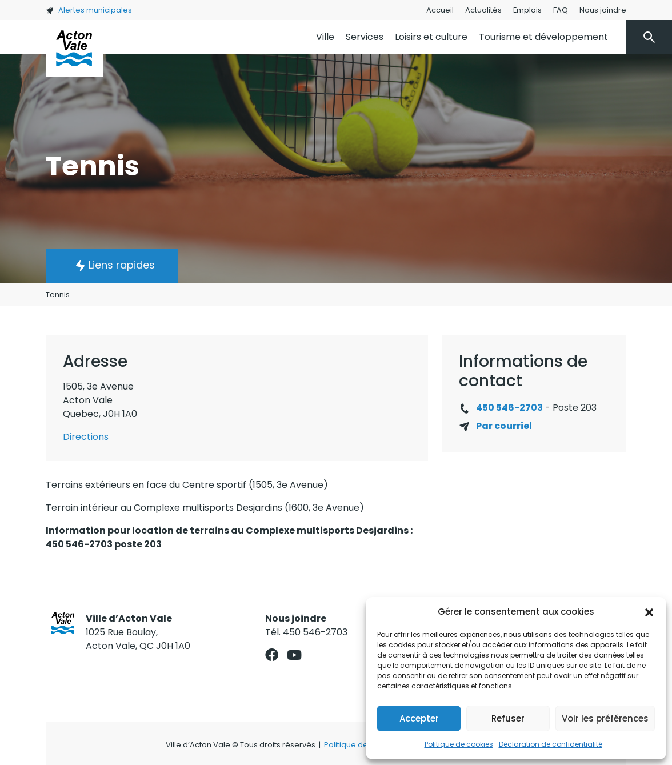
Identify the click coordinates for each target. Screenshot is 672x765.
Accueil (440, 10)
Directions (86, 436)
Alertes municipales (89, 10)
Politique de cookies (459, 744)
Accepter (419, 718)
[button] (649, 612)
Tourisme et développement (543, 36)
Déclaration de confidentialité (550, 744)
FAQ (560, 10)
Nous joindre (602, 10)
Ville (325, 36)
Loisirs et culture (431, 36)
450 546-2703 (509, 407)
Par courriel (504, 425)
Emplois (527, 10)
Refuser (508, 718)
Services (364, 36)
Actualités (483, 10)
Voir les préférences (605, 718)
